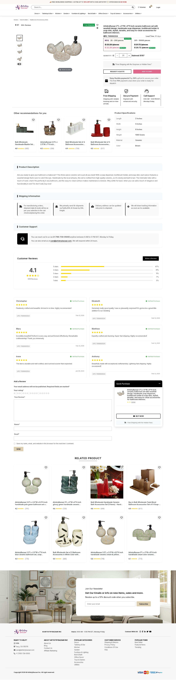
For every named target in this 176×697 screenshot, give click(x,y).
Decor (37, 13)
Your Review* (19, 397)
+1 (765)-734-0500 (22, 653)
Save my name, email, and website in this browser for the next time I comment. (45, 443)
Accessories (128, 13)
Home (16, 20)
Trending (138, 647)
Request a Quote (117, 71)
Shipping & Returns (111, 642)
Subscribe (143, 604)
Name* (17, 424)
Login (158, 7)
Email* (16, 434)
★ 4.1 (17, 25)
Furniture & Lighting (79, 13)
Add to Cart (147, 71)
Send (18, 449)
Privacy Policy (109, 645)
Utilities (138, 13)
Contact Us (48, 648)
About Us (47, 643)
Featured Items (140, 645)
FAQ (106, 650)
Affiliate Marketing (50, 651)
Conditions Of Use (111, 647)
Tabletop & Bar (47, 13)
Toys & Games (115, 13)
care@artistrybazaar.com (61, 241)
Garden (66, 13)
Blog (45, 646)
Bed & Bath (92, 13)
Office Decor (103, 13)
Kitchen (58, 13)
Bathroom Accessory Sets (39, 20)
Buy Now (138, 416)
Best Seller (139, 642)
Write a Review (151, 258)
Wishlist (142, 7)
